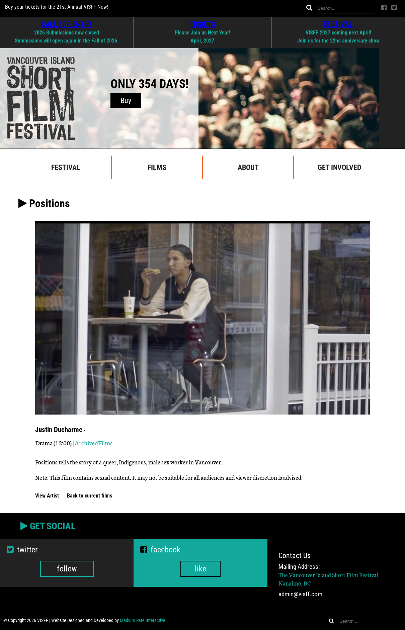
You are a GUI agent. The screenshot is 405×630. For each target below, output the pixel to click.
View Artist (47, 495)
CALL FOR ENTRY (66, 24)
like (200, 568)
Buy (125, 100)
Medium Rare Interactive (142, 620)
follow (67, 568)
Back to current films (89, 495)
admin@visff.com (300, 594)
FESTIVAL (338, 24)
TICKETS (202, 24)
